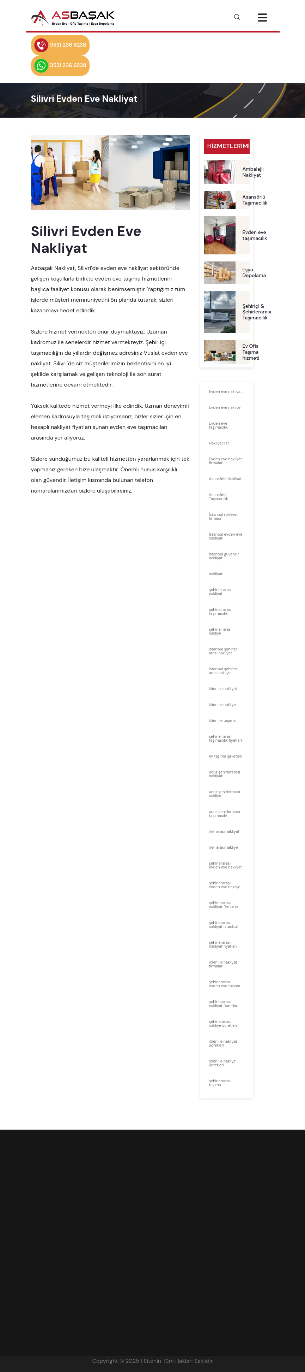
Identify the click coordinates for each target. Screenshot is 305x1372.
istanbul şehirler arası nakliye (223, 670)
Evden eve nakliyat (225, 391)
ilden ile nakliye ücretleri (222, 1063)
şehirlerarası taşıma (220, 1082)
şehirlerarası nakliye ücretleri (223, 1023)
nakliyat (216, 573)
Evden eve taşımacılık (255, 235)
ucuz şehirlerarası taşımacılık (224, 813)
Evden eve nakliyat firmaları (225, 461)
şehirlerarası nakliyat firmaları (223, 904)
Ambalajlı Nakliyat (253, 172)
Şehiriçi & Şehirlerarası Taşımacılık (257, 312)
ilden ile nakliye (222, 704)
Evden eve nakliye (224, 407)
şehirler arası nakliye (220, 631)
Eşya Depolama (254, 272)
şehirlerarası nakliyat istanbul (223, 924)
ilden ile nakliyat (223, 688)
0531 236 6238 (60, 45)
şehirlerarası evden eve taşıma (224, 983)
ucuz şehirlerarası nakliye (224, 793)
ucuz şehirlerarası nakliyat (224, 774)
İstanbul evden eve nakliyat (226, 536)
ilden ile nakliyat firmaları (223, 964)
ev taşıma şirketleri (226, 756)
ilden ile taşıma (222, 720)
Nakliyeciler (219, 443)
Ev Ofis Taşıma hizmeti (251, 352)
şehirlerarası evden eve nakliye (224, 885)
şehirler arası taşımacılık (220, 611)
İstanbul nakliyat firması (223, 516)
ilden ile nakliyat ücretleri (223, 1043)
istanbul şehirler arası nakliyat (223, 651)
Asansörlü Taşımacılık (255, 200)
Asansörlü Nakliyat (225, 478)
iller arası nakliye (223, 847)
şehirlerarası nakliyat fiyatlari (223, 944)
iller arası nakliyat (224, 831)
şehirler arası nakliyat (220, 591)
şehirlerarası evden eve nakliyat (225, 865)
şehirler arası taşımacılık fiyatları (225, 738)
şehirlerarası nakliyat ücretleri (224, 1003)
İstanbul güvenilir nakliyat (224, 556)
